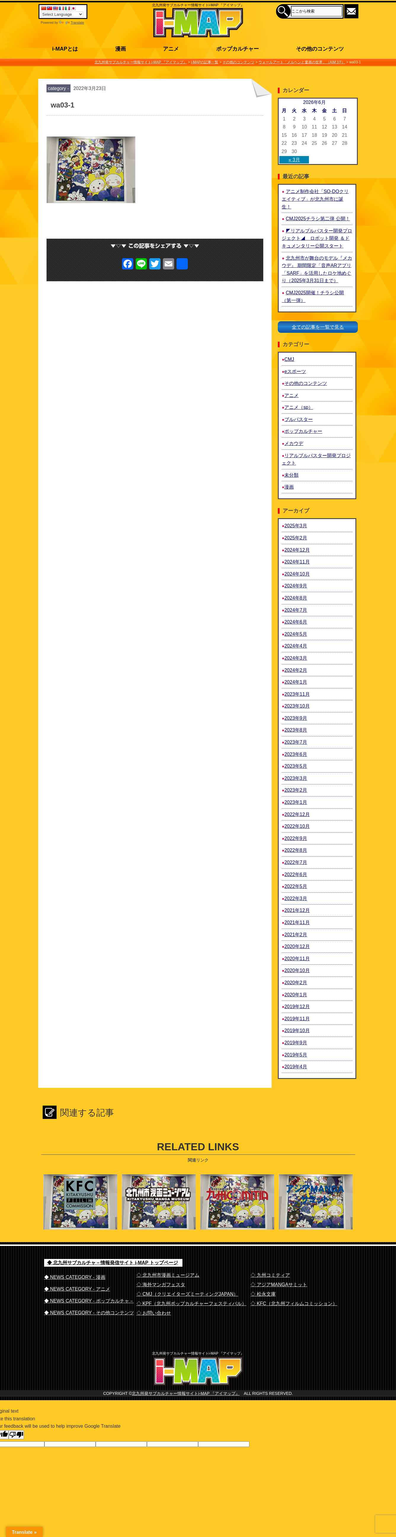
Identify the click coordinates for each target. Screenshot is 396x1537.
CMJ (289, 359)
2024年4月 (295, 645)
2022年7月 (295, 862)
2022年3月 (295, 898)
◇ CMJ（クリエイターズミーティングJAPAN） (187, 1294)
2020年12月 (297, 946)
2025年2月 (295, 537)
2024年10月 (297, 573)
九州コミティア (236, 1217)
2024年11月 (297, 561)
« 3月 (294, 159)
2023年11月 (297, 694)
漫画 (289, 486)
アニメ (291, 395)
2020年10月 (297, 970)
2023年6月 (295, 754)
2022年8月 (295, 850)
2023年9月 (295, 718)
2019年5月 (295, 1054)
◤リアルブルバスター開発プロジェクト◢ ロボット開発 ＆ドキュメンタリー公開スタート (317, 238)
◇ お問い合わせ (154, 1313)
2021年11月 (297, 922)
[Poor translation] (16, 1446)
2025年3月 (295, 525)
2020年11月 (297, 958)
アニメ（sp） (298, 407)
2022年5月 (295, 886)
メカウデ (293, 443)
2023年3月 (295, 778)
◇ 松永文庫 (263, 1294)
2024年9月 (295, 585)
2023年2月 (295, 790)
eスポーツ (295, 371)
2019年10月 (297, 1030)
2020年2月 (295, 982)
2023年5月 (295, 766)
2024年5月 (295, 634)
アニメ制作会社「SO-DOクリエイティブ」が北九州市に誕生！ (315, 199)
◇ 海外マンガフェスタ (161, 1284)
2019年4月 (295, 1066)
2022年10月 (297, 826)
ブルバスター (298, 419)
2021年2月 (295, 934)
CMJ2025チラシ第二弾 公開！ (318, 218)
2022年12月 (297, 814)
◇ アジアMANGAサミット (279, 1284)
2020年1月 (295, 994)
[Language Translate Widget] (62, 14)
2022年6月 (295, 874)
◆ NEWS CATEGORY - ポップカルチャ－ (89, 1300)
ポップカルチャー (303, 431)
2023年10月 (297, 706)
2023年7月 (295, 742)
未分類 (291, 475)
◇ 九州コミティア (270, 1275)
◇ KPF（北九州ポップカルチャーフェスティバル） (192, 1303)
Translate (71, 22)
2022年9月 (295, 838)
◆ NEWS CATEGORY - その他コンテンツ (89, 1312)
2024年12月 (297, 550)
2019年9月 (295, 1042)
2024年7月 (295, 610)
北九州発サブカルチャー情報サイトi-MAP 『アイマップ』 (186, 1405)
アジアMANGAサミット (315, 1217)
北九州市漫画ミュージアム (158, 1217)
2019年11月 (297, 1018)
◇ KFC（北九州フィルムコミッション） (294, 1303)
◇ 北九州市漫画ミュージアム (168, 1275)
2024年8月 (295, 597)
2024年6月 (295, 621)
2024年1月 (295, 682)
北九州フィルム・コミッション (80, 1217)
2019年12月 (297, 1006)
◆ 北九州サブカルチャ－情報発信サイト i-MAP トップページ (112, 1262)
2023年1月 (295, 802)
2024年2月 (295, 670)
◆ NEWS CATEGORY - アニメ (77, 1289)
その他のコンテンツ (305, 383)
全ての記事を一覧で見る (318, 327)
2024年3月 (295, 658)
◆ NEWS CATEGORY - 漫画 (74, 1277)
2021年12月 (297, 910)
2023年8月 (295, 730)
